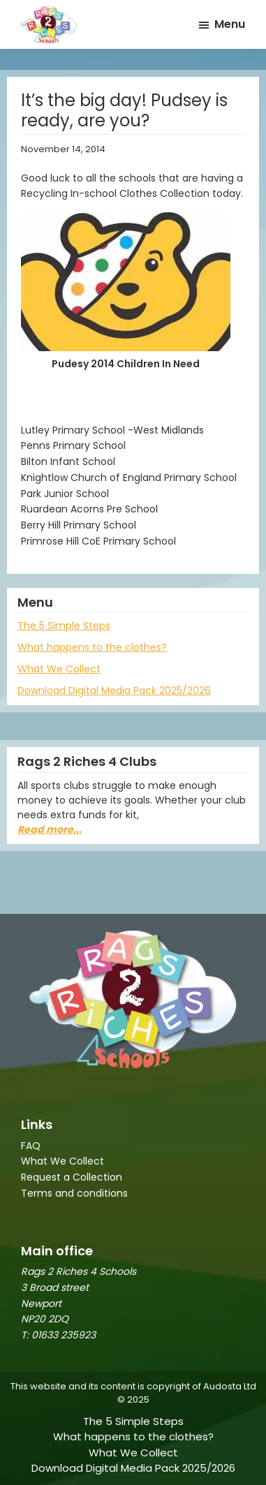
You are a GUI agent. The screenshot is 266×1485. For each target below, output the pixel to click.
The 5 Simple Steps (63, 626)
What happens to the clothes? (92, 647)
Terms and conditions (74, 1193)
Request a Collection (71, 1177)
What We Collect (59, 669)
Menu (229, 24)
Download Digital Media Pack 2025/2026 (114, 690)
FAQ (30, 1146)
